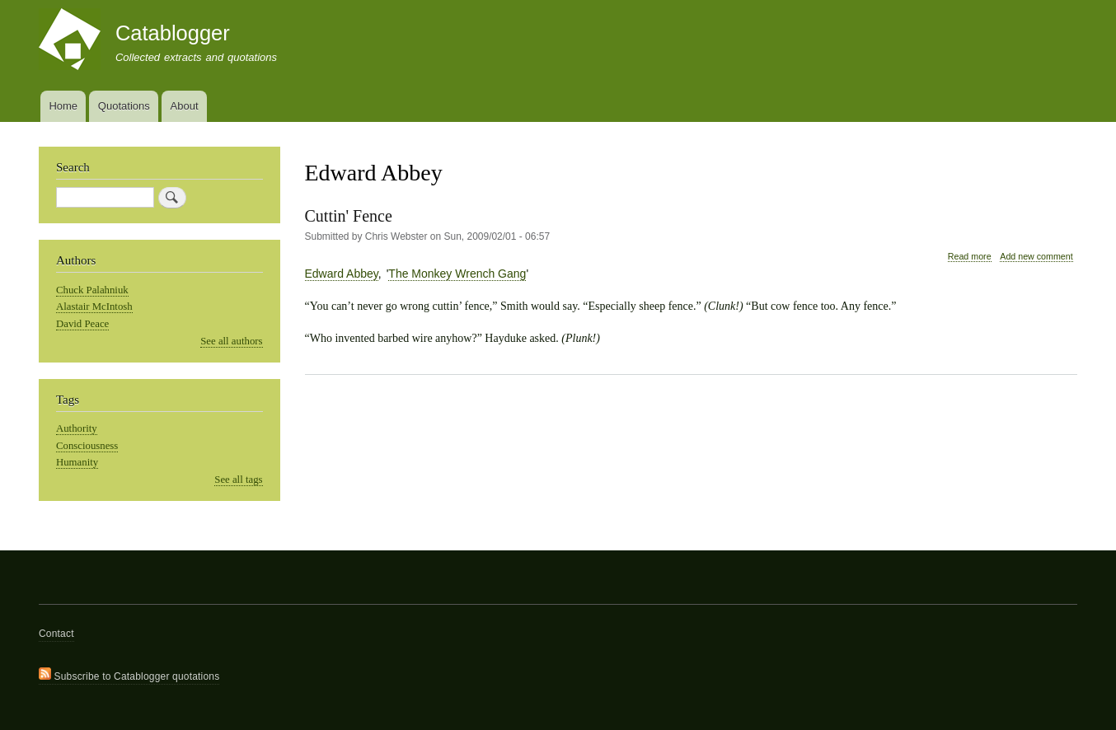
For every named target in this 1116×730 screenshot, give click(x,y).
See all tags (238, 479)
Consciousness (87, 446)
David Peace (82, 324)
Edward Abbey (341, 273)
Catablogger (172, 32)
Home (63, 106)
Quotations (124, 106)
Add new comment (1036, 256)
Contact (56, 633)
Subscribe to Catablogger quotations (129, 674)
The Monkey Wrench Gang (457, 273)
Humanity (77, 462)
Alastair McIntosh (94, 306)
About (185, 106)
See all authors (231, 341)
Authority (76, 428)
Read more (970, 256)
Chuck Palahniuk (92, 290)
